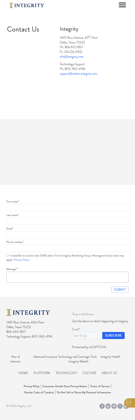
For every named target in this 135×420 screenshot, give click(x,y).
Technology (66, 373)
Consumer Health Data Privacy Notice (64, 386)
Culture (89, 373)
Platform (42, 373)
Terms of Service (100, 386)
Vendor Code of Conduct (39, 392)
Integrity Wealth (78, 361)
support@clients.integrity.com (78, 73)
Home (23, 373)
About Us (109, 373)
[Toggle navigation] (122, 4)
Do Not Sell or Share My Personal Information (84, 392)
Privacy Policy (21, 266)
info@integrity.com (72, 56)
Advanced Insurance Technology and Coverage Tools (65, 356)
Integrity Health (110, 356)
